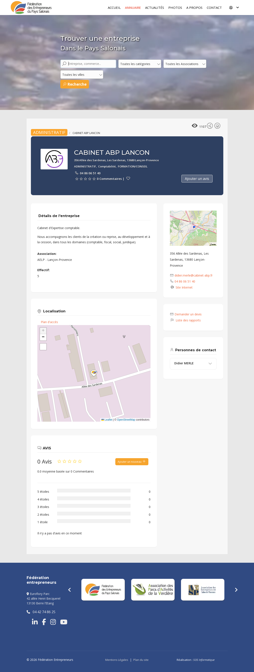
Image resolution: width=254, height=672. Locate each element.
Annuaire (133, 7)
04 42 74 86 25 (41, 612)
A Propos (194, 7)
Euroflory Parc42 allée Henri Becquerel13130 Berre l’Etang (43, 598)
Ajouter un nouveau (132, 461)
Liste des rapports (185, 320)
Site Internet (184, 287)
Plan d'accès (49, 322)
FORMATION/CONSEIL (133, 166)
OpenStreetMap (126, 419)
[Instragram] (53, 622)
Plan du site (141, 660)
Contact (214, 7)
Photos (175, 7)
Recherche (75, 84)
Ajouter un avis (197, 178)
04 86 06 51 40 (90, 173)
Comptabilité (107, 166)
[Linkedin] (35, 622)
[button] (93, 373)
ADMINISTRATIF (49, 132)
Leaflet (106, 419)
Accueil (114, 7)
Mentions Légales (116, 660)
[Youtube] (63, 622)
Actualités (154, 7)
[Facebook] (44, 622)
